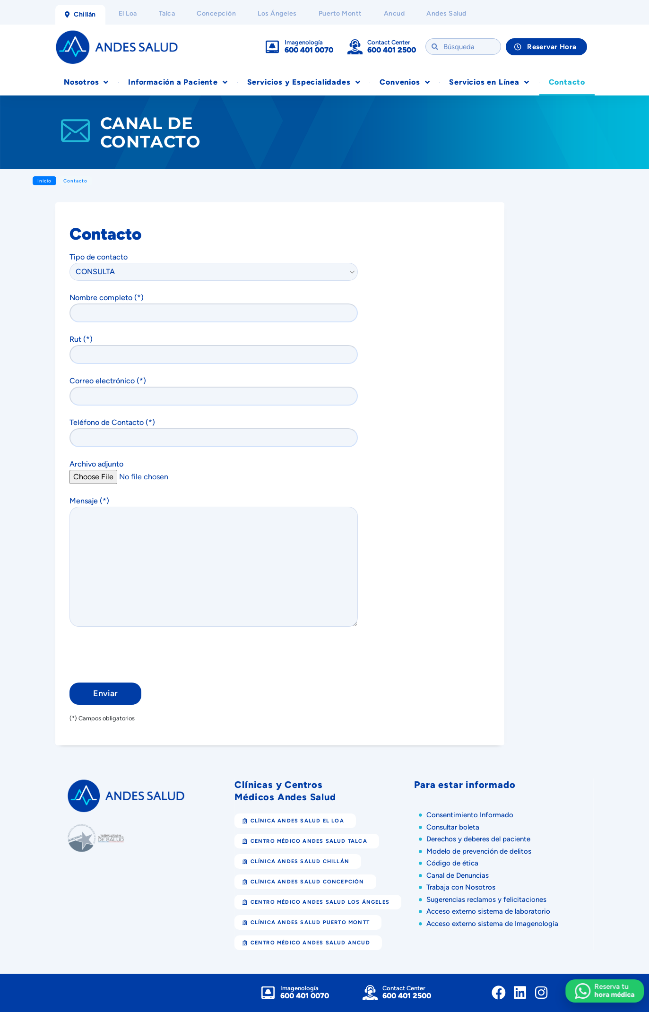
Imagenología (304, 42)
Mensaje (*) (216, 561)
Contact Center (388, 42)
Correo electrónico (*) (216, 391)
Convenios (405, 82)
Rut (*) (216, 349)
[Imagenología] (272, 46)
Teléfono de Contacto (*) (216, 432)
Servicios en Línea (489, 82)
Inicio (44, 181)
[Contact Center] (355, 46)
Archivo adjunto (212, 470)
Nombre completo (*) (216, 307)
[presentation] (141, 656)
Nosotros (86, 82)
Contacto (567, 82)
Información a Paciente (177, 82)
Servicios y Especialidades (304, 82)
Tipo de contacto (213, 264)
